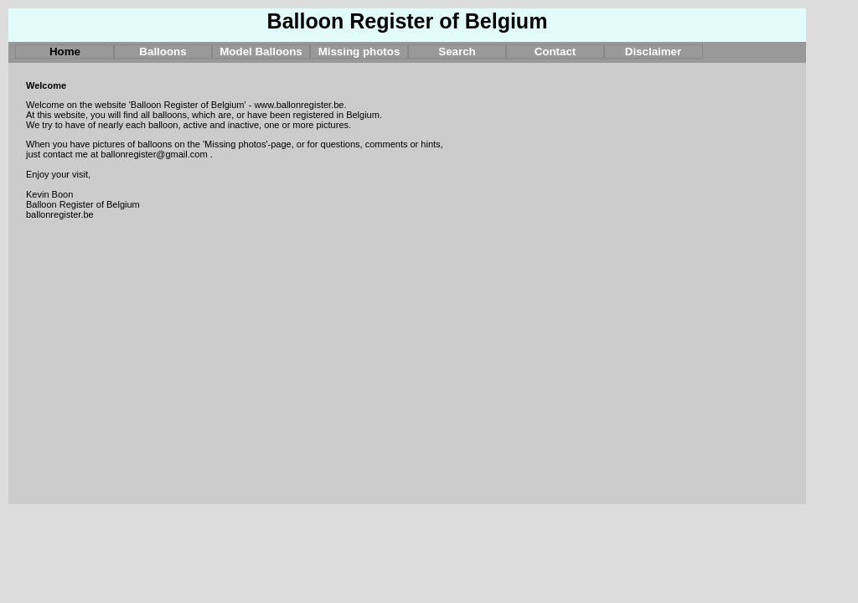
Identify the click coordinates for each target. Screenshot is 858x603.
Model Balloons (261, 51)
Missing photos (359, 51)
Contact (555, 51)
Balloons (162, 51)
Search (456, 51)
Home (64, 51)
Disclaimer (653, 51)
